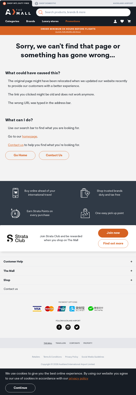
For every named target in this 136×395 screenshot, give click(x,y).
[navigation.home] (18, 12)
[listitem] (36, 193)
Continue (20, 388)
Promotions (73, 21)
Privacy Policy (71, 357)
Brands (30, 21)
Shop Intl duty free (16, 3)
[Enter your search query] (83, 12)
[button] (115, 21)
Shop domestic (45, 3)
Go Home (20, 155)
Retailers (36, 357)
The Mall (48, 343)
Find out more (113, 243)
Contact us (16, 145)
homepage (29, 136)
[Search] (41, 12)
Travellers (61, 343)
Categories (12, 21)
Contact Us (54, 155)
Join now (113, 233)
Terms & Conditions (52, 357)
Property (87, 343)
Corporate (74, 343)
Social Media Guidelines (93, 357)
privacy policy (78, 378)
